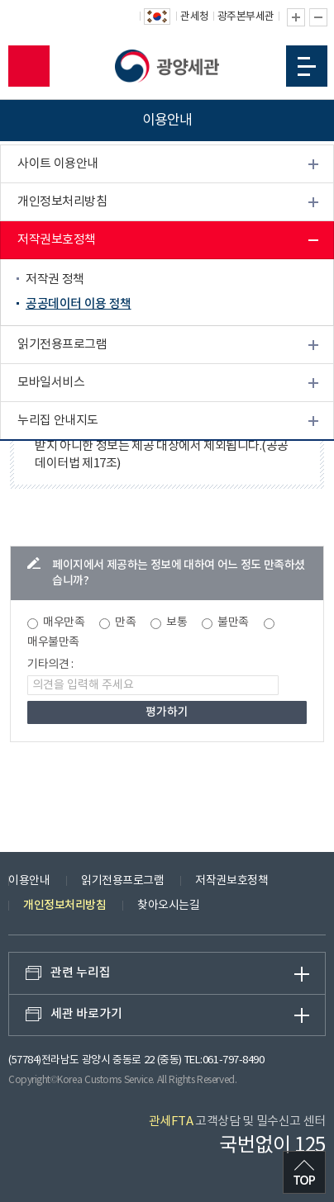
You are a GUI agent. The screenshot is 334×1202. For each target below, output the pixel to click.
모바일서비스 (50, 383)
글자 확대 (296, 17)
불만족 (233, 622)
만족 (125, 622)
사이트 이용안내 (57, 165)
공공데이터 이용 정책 (78, 305)
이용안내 (29, 880)
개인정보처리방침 (62, 203)
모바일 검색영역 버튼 (29, 66)
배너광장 (39, 459)
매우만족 (63, 622)
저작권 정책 (55, 280)
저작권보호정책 (56, 241)
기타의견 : (50, 664)
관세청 (194, 17)
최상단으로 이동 (304, 1172)
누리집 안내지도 (57, 421)
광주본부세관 (245, 17)
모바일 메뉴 (307, 66)
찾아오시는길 (168, 905)
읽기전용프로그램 (62, 345)
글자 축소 (318, 17)
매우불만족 (53, 642)
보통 (176, 622)
